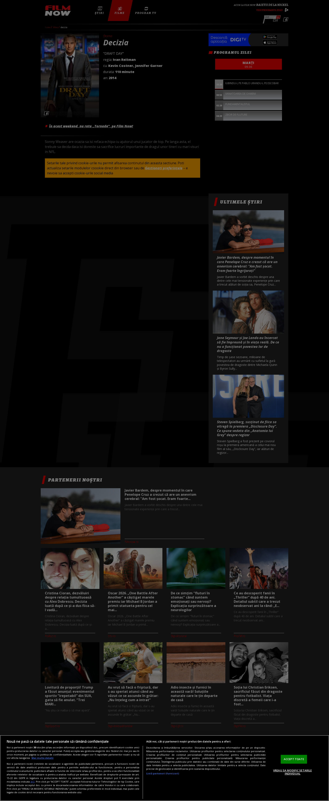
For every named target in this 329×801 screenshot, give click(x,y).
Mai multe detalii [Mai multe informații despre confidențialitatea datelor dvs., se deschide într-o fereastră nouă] (42, 757)
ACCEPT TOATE (294, 759)
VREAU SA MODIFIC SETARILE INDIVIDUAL (292, 772)
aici (32, 781)
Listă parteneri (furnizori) (162, 773)
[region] (164, 768)
